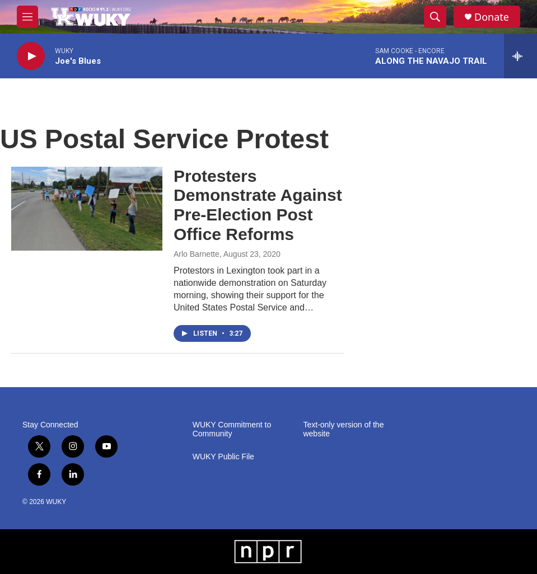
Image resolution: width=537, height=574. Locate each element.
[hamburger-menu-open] (27, 17)
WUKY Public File (223, 457)
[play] (31, 56)
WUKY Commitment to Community (232, 429)
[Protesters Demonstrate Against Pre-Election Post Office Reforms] (86, 209)
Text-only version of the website (343, 429)
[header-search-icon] (435, 17)
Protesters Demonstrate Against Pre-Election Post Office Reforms (258, 205)
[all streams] (520, 56)
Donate (491, 17)
